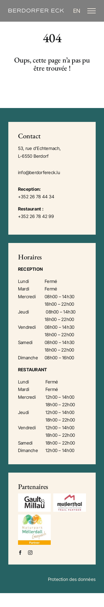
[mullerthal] (69, 495)
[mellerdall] (34, 517)
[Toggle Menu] (91, 10)
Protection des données (72, 579)
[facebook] (20, 552)
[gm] (34, 495)
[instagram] (30, 552)
